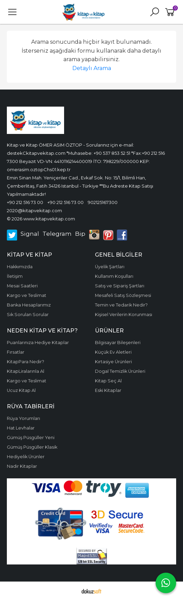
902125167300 (103, 202)
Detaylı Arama (91, 68)
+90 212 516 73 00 (25, 202)
